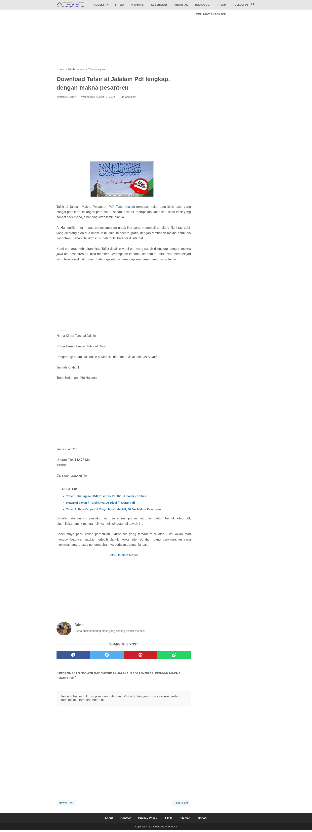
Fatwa (119, 4)
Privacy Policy (147, 818)
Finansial (181, 4)
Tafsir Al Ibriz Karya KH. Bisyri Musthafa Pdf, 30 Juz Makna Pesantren (113, 509)
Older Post (181, 803)
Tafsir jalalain (125, 206)
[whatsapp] (174, 655)
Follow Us (241, 4)
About (109, 818)
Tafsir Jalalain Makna (123, 555)
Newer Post (66, 803)
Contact (125, 818)
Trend (221, 4)
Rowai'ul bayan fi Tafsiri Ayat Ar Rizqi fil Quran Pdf (100, 502)
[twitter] (107, 655)
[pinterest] (140, 655)
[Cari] (253, 6)
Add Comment (128, 96)
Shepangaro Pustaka (165, 826)
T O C (168, 818)
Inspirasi (137, 4)
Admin (72, 96)
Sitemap (184, 818)
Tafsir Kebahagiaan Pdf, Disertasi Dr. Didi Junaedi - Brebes (106, 496)
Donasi (202, 818)
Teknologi (202, 4)
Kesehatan (159, 4)
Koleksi (100, 4)
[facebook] (73, 655)
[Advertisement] (124, 40)
